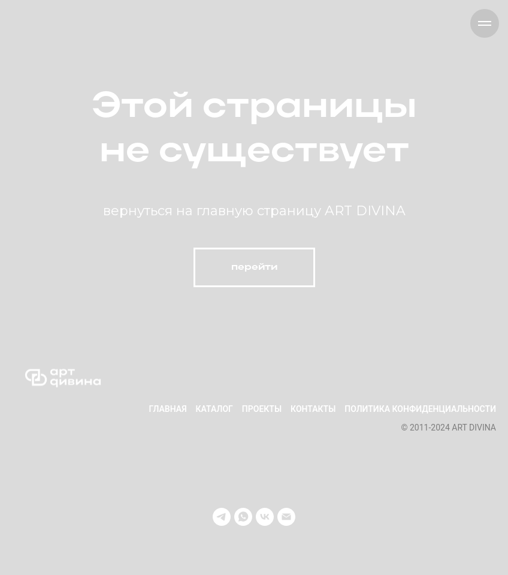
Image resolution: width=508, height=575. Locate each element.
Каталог (214, 409)
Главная (167, 409)
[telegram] (222, 517)
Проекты (262, 409)
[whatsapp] (243, 517)
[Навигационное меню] (484, 23)
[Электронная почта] (286, 517)
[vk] (265, 517)
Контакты (313, 409)
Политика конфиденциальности (420, 409)
